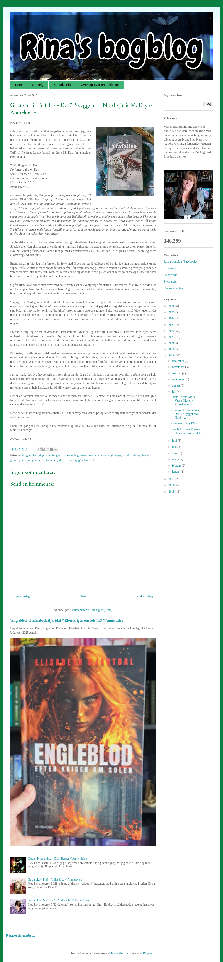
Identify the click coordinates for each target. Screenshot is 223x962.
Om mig (38, 85)
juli (174, 391)
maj (174, 447)
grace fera (24, 460)
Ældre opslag (145, 596)
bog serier (80, 455)
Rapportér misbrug (20, 935)
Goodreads (170, 275)
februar (177, 465)
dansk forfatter (131, 455)
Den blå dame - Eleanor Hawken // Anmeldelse (187, 431)
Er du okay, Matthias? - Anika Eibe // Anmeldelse (58, 900)
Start (18, 85)
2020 (172, 343)
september (178, 379)
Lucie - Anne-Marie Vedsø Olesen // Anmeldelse (183, 400)
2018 (172, 355)
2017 (172, 479)
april (175, 453)
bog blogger (53, 455)
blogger (27, 455)
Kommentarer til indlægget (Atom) (91, 610)
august (176, 385)
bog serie (67, 455)
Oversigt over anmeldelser (100, 85)
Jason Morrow (119, 953)
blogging (38, 455)
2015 (172, 491)
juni (174, 440)
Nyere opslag (22, 596)
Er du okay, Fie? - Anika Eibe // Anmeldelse (55, 879)
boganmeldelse (97, 455)
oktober (177, 373)
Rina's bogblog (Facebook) (180, 261)
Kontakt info (62, 85)
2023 (172, 324)
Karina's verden (173, 288)
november (178, 367)
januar (176, 471)
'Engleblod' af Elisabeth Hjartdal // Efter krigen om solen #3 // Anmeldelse (66, 620)
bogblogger (114, 455)
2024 (172, 318)
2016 (172, 485)
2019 (172, 349)
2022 (172, 331)
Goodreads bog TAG (184, 423)
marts (176, 459)
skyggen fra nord (83, 460)
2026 (172, 306)
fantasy (146, 455)
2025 (172, 312)
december (178, 361)
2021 (172, 337)
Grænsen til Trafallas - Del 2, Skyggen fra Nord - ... (185, 414)
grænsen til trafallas (44, 460)
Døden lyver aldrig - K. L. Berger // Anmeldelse (57, 858)
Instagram (170, 268)
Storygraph (170, 281)
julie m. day (64, 460)
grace (13, 460)
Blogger (148, 953)
